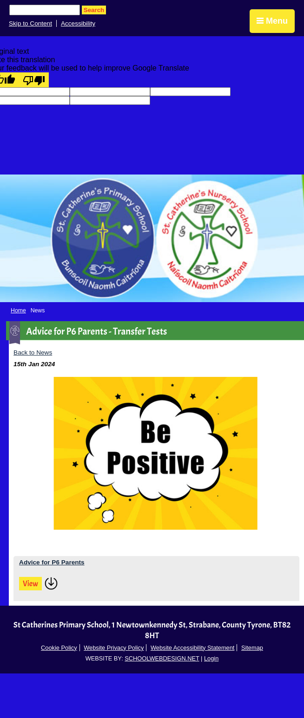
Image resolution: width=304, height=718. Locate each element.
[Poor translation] (34, 79)
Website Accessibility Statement (192, 647)
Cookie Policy (59, 647)
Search (94, 9)
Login (211, 658)
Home (18, 310)
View (30, 584)
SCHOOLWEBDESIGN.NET (162, 658)
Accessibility (78, 23)
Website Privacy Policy (114, 647)
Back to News (32, 352)
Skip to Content (30, 23)
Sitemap (252, 647)
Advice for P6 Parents (52, 562)
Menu (272, 21)
